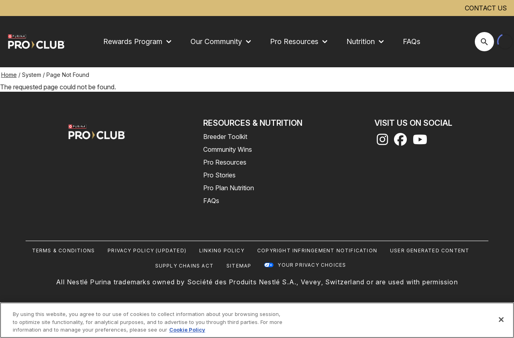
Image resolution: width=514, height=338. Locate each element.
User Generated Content (429, 250)
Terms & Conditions (63, 250)
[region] (257, 320)
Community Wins (227, 149)
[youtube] (420, 142)
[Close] (501, 319)
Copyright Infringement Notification (317, 250)
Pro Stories (219, 175)
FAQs (411, 41)
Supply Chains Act (184, 266)
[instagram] (382, 142)
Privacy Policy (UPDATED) (147, 250)
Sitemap (238, 266)
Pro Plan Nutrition (228, 188)
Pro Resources (224, 162)
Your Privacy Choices (312, 265)
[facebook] (400, 142)
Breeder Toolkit (225, 137)
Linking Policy (221, 250)
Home (9, 74)
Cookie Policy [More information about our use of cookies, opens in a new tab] (187, 329)
